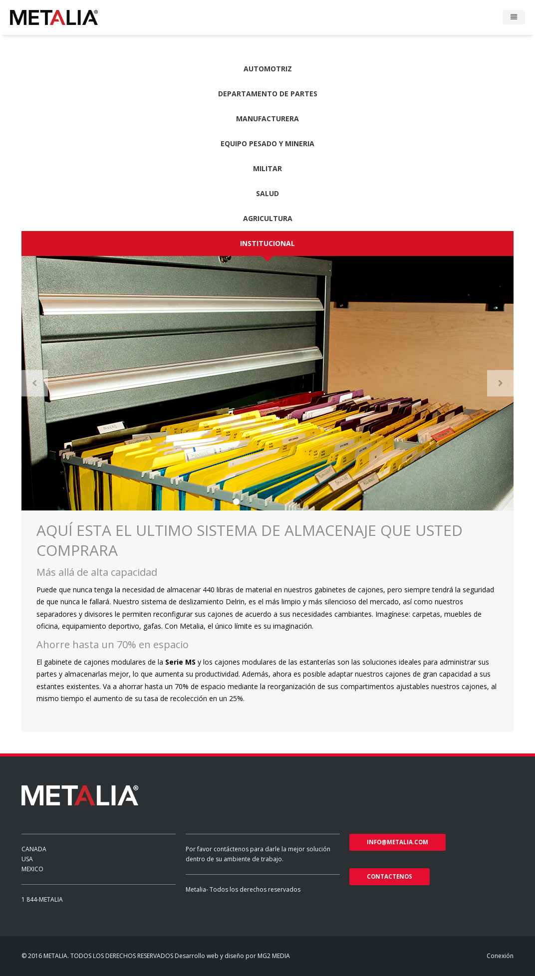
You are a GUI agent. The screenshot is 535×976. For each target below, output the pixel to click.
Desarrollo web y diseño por (215, 956)
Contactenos (389, 876)
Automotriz (268, 68)
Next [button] (500, 383)
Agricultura (267, 218)
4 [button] (273, 501)
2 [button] (249, 501)
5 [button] (286, 501)
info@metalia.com (397, 842)
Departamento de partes (267, 93)
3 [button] (261, 501)
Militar (267, 168)
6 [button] (298, 501)
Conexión (500, 956)
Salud (267, 193)
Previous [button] (34, 383)
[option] (267, 383)
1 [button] (236, 501)
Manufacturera (267, 118)
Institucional (267, 243)
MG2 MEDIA (274, 956)
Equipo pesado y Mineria (267, 143)
